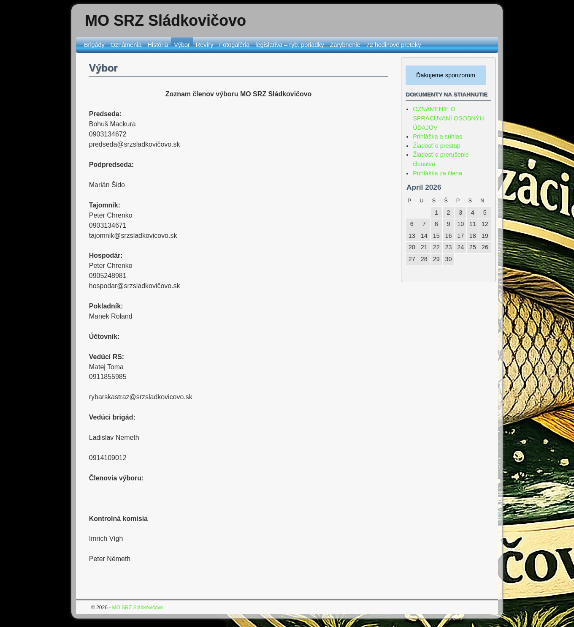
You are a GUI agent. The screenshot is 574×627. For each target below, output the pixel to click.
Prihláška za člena (437, 173)
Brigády (94, 44)
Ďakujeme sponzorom (445, 75)
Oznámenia (126, 44)
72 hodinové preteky (393, 44)
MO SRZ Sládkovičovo (165, 20)
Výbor (182, 44)
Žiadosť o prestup (436, 145)
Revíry (205, 44)
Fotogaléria (234, 44)
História (157, 44)
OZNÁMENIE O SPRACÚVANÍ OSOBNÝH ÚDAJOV (448, 118)
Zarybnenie (345, 44)
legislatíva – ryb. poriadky (289, 44)
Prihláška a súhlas (437, 136)
